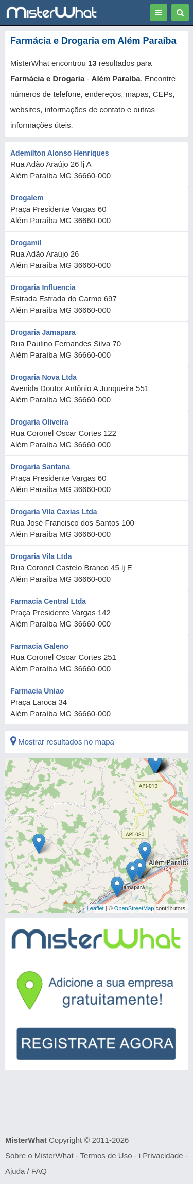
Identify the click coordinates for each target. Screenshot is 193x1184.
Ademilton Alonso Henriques (59, 153)
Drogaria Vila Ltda (41, 556)
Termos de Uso (106, 1155)
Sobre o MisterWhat (39, 1155)
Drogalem (27, 198)
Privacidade (163, 1155)
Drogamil (26, 243)
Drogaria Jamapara (43, 332)
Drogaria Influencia (43, 287)
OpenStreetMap (134, 908)
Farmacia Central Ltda (48, 601)
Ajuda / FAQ (26, 1170)
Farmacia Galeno (39, 646)
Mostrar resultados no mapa (62, 741)
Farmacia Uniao (37, 691)
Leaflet (95, 908)
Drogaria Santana (40, 467)
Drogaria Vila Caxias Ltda (53, 512)
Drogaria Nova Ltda (43, 377)
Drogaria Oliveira (39, 422)
